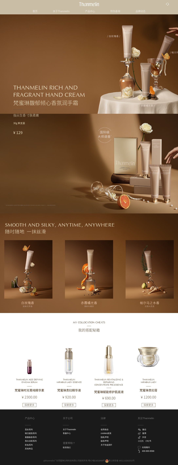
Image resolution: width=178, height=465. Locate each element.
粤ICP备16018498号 (96, 461)
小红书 (144, 441)
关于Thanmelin (61, 11)
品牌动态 (140, 11)
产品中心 (90, 11)
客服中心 (67, 433)
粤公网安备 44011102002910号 (120, 461)
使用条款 (105, 429)
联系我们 (67, 447)
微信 (142, 429)
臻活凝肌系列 (31, 433)
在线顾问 (143, 447)
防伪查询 (115, 11)
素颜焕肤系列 (31, 437)
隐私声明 (105, 437)
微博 (142, 433)
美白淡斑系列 (31, 441)
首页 (35, 11)
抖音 (142, 437)
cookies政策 (106, 433)
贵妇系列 (29, 429)
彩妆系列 (29, 445)
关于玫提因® (106, 445)
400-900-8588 (145, 451)
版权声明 (105, 441)
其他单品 (29, 449)
